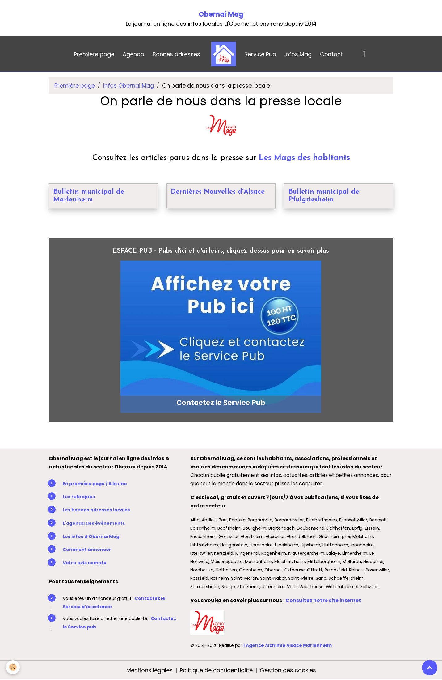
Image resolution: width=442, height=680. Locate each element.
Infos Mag (298, 54)
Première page (94, 54)
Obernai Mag (221, 14)
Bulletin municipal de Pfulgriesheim (323, 196)
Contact (331, 54)
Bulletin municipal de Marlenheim (88, 196)
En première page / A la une (95, 484)
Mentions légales (149, 670)
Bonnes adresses (176, 54)
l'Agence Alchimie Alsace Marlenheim (287, 645)
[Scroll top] (429, 667)
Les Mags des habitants (304, 158)
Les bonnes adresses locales (96, 510)
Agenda (133, 54)
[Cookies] (13, 667)
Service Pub (260, 54)
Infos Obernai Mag (128, 85)
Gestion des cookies (288, 670)
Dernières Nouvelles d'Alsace (218, 192)
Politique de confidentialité (216, 670)
